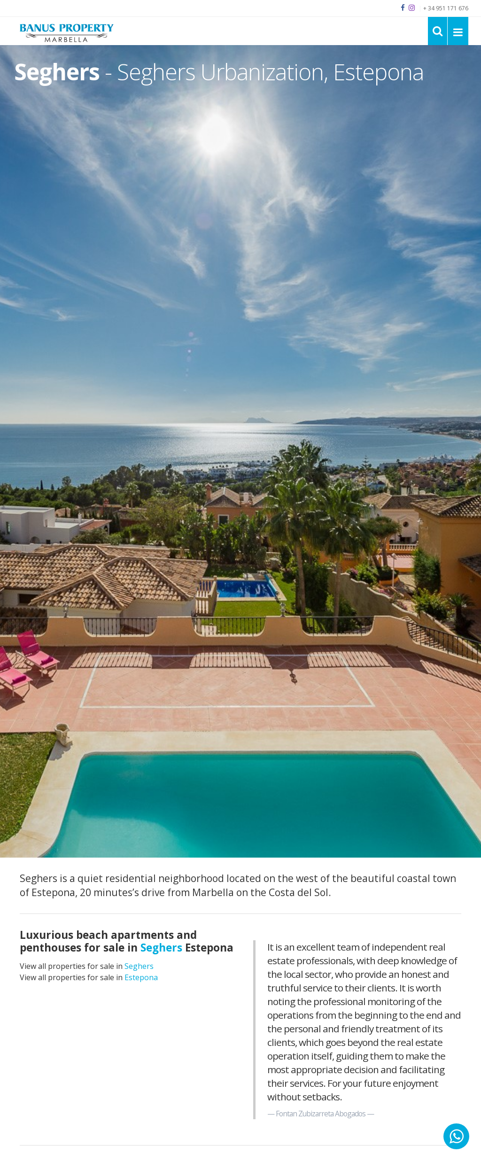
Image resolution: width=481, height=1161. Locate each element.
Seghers (139, 966)
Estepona (141, 977)
